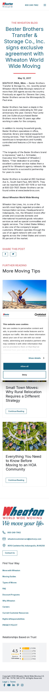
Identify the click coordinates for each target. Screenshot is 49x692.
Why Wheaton (8, 601)
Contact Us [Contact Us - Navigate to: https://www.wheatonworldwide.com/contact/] (10, 553)
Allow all (24, 366)
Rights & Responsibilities (13, 619)
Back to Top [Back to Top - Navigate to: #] (40, 676)
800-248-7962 (31, 5)
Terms (13, 682)
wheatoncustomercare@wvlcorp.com (24, 539)
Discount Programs (11, 595)
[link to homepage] (7, 5)
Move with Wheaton (11, 570)
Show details (35, 358)
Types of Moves (9, 583)
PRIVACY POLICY (9, 625)
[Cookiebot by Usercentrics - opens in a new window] (35, 315)
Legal (4, 682)
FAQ (4, 589)
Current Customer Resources (15, 613)
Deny (24, 375)
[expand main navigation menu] (45, 5)
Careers (6, 607)
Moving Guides (9, 577)
